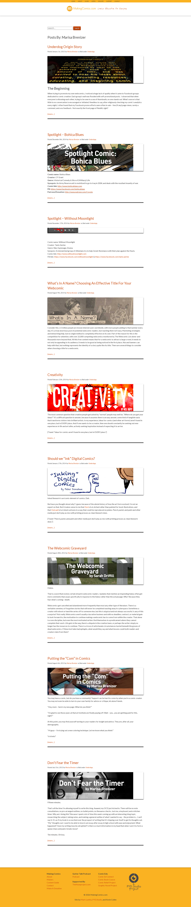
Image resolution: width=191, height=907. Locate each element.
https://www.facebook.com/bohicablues (68, 189)
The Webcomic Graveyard (67, 548)
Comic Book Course (106, 879)
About (80, 1)
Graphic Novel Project (107, 885)
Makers (50, 879)
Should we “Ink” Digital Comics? (71, 458)
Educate (101, 1)
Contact (117, 1)
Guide (87, 1)
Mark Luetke (86, 899)
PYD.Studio (97, 899)
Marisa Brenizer (72, 52)
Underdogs (91, 52)
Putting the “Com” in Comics (69, 658)
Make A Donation (54, 888)
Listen (93, 1)
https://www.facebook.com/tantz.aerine (112, 257)
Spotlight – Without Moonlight (71, 218)
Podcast (75, 876)
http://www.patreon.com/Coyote (79, 192)
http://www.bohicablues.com (70, 186)
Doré (87, 507)
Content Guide (53, 882)
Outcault (55, 510)
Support (109, 1)
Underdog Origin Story (65, 47)
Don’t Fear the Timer (63, 763)
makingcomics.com (81, 8)
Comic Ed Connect (106, 876)
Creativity (55, 375)
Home (73, 1)
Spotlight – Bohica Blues (66, 134)
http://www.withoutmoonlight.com (71, 254)
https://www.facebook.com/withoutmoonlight (73, 257)
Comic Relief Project (106, 882)
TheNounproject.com (81, 884)
